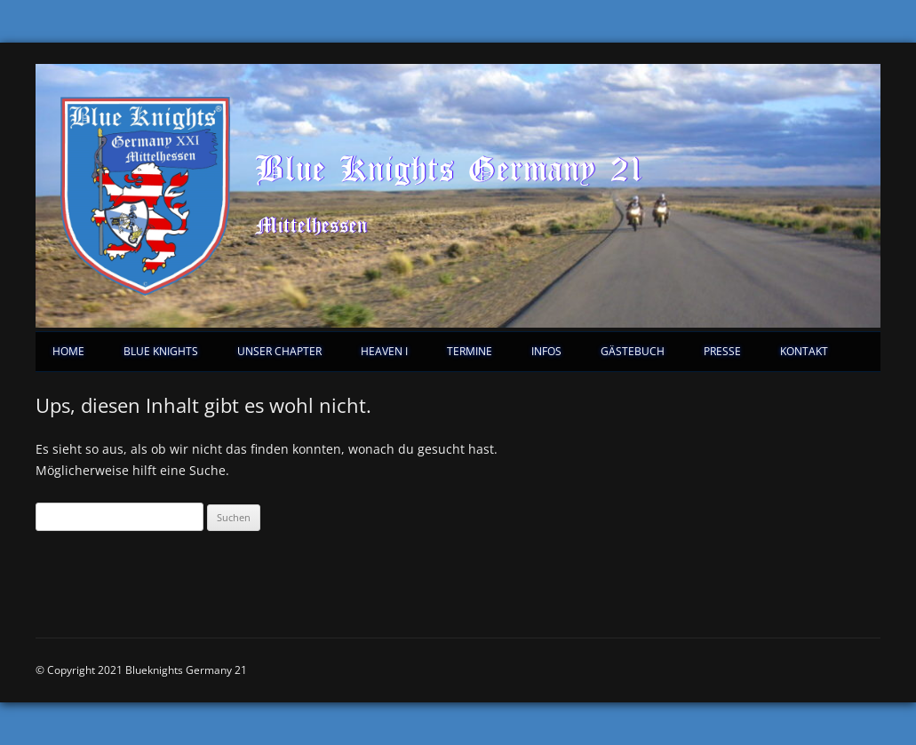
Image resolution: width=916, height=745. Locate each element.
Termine (469, 351)
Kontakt (804, 351)
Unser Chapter (279, 351)
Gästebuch (633, 351)
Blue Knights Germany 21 (449, 168)
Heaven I (384, 351)
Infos (546, 351)
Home (68, 351)
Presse (722, 351)
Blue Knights (160, 351)
